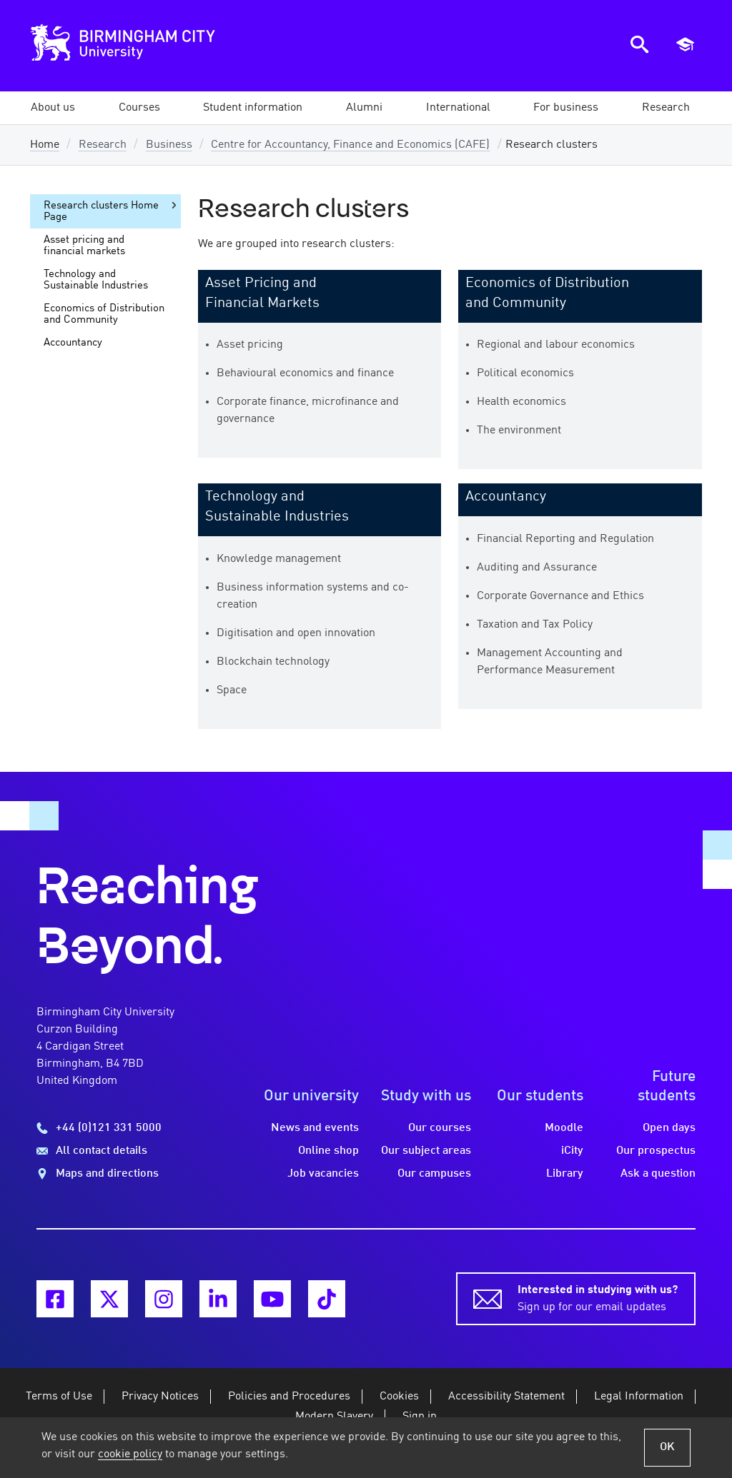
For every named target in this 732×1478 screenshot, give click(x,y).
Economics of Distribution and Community (104, 314)
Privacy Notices (160, 1396)
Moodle (564, 1128)
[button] (53, 108)
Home (44, 145)
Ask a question (658, 1174)
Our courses (439, 1128)
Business (169, 145)
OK (667, 1447)
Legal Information (638, 1396)
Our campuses (434, 1174)
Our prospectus (656, 1151)
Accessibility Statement (506, 1396)
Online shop (328, 1151)
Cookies (399, 1396)
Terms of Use (59, 1396)
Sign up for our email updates (598, 1297)
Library (564, 1174)
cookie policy (130, 1454)
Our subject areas (426, 1151)
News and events (315, 1128)
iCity (572, 1151)
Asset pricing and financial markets (84, 245)
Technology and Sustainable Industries (96, 279)
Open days (669, 1128)
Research (103, 145)
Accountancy (505, 497)
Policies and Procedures (289, 1396)
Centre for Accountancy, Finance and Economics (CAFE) (350, 145)
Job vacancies (323, 1174)
